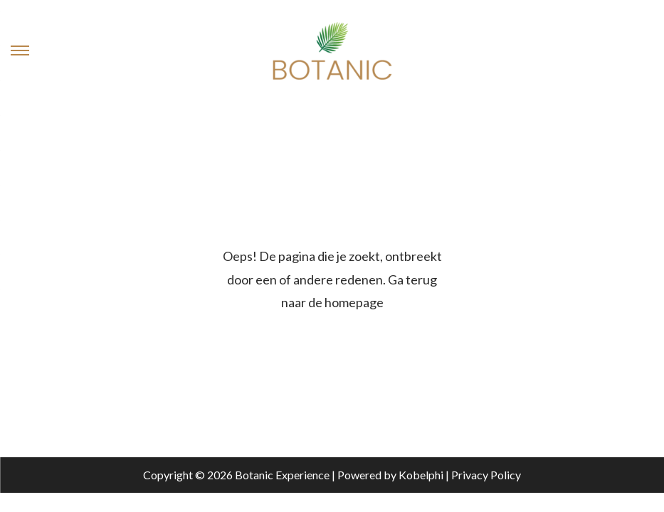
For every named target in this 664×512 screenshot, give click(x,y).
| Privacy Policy (482, 474)
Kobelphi (421, 474)
